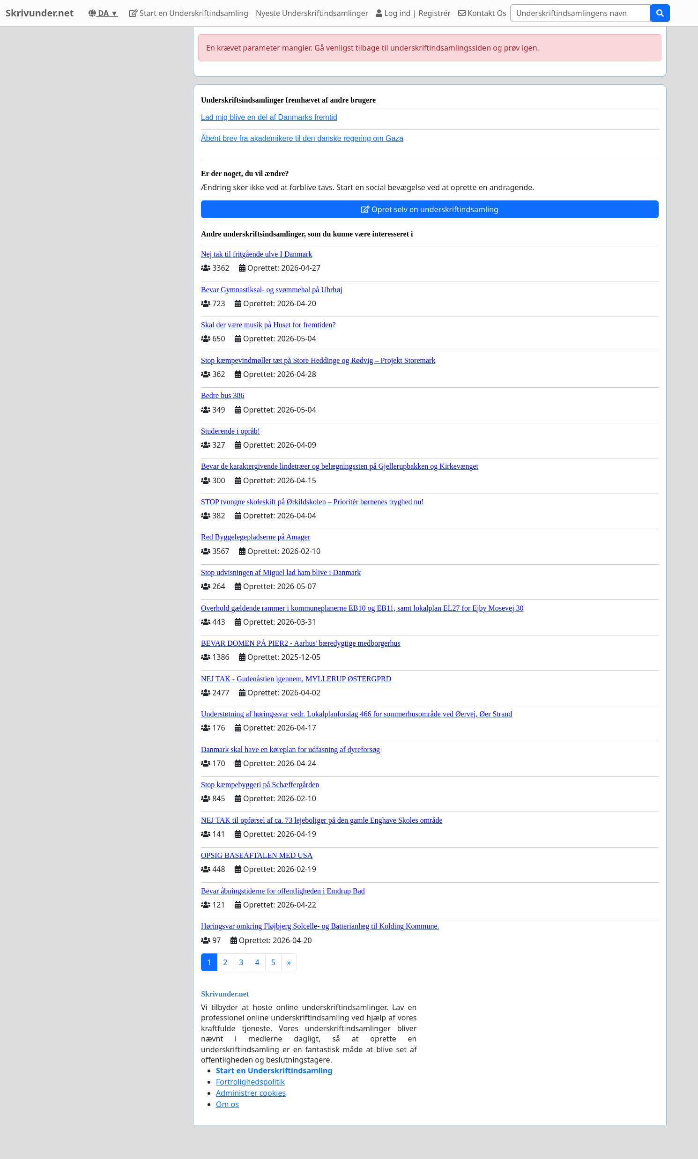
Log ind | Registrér (413, 13)
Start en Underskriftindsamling (188, 13)
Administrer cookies (251, 1093)
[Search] (580, 13)
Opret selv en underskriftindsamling (429, 209)
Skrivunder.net (40, 13)
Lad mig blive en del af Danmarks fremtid (269, 117)
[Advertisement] (101, 167)
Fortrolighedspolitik (250, 1082)
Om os (227, 1104)
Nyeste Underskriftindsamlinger (312, 13)
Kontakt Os (482, 13)
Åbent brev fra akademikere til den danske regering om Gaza (302, 138)
